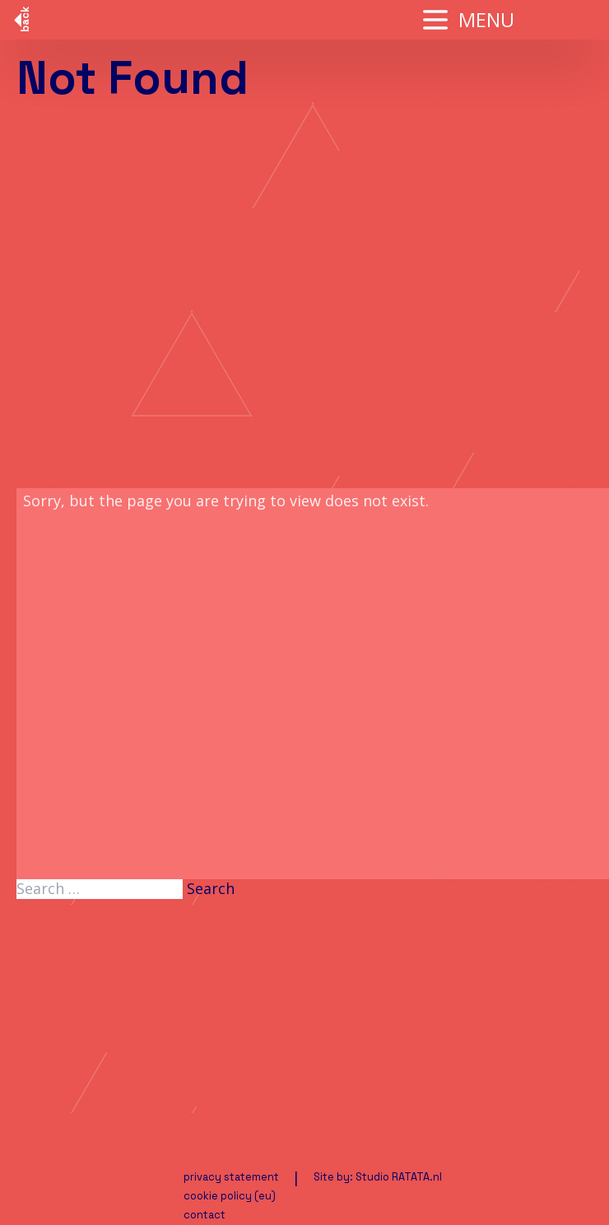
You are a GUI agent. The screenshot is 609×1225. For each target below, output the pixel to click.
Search (211, 888)
